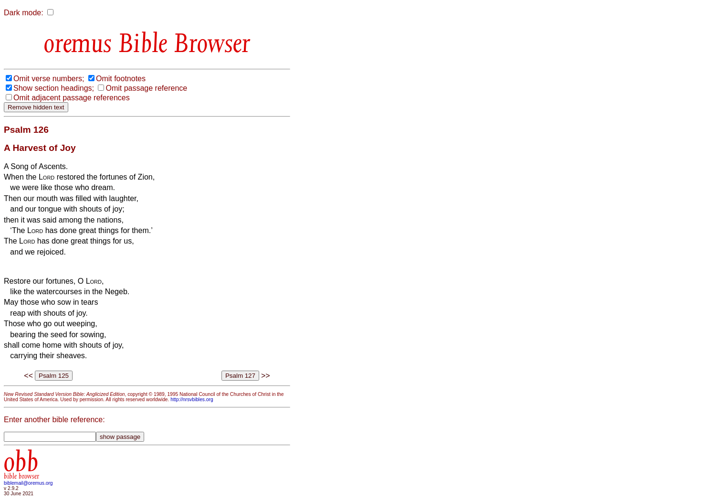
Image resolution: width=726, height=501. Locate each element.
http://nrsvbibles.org (191, 399)
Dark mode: (23, 13)
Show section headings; (53, 88)
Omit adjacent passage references (71, 98)
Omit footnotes (121, 79)
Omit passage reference (146, 88)
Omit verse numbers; (48, 79)
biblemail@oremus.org (28, 483)
